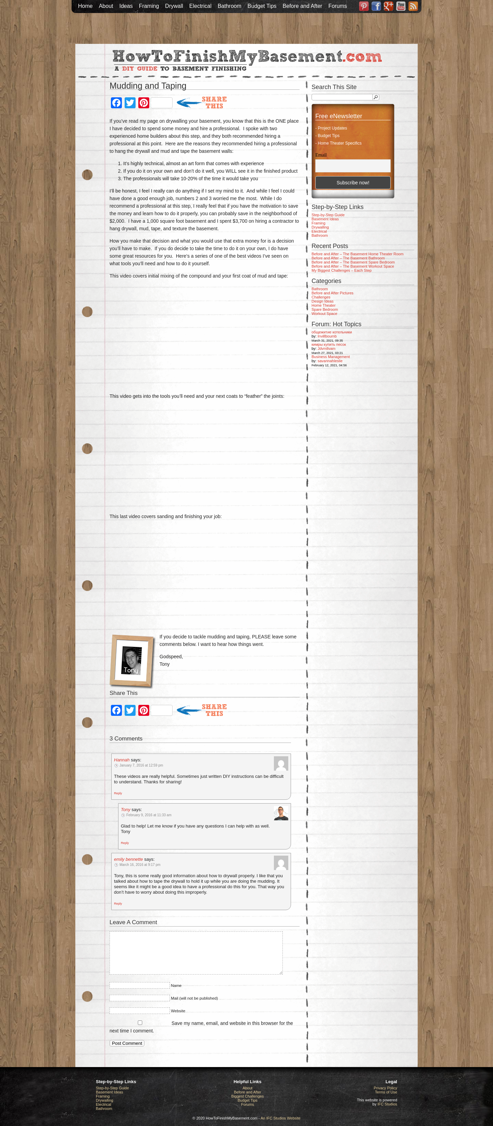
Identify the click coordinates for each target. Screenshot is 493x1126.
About (106, 6)
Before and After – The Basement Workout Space (353, 266)
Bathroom (229, 6)
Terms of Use (386, 1092)
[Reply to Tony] (125, 843)
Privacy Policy (385, 1088)
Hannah (122, 759)
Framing (149, 6)
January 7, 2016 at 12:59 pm (141, 765)
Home (85, 6)
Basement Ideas (325, 219)
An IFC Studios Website (281, 1118)
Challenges (321, 297)
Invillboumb (327, 336)
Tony (125, 809)
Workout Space (324, 313)
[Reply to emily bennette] (118, 903)
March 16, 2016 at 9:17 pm (140, 865)
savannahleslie (330, 361)
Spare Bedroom (325, 309)
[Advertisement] (246, 28)
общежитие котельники (332, 332)
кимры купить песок (329, 344)
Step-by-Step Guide (328, 215)
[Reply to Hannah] (118, 793)
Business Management (331, 357)
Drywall (174, 6)
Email (321, 155)
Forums (337, 6)
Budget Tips (262, 6)
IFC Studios (387, 1104)
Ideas (126, 6)
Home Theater (324, 305)
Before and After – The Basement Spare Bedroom (353, 262)
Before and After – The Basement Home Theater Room (358, 254)
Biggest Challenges (247, 1096)
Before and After (303, 6)
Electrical (200, 6)
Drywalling (320, 227)
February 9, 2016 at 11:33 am (149, 815)
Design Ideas (322, 301)
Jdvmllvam (327, 348)
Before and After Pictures (332, 293)
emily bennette (128, 859)
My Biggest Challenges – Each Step (342, 270)
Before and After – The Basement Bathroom (348, 258)
